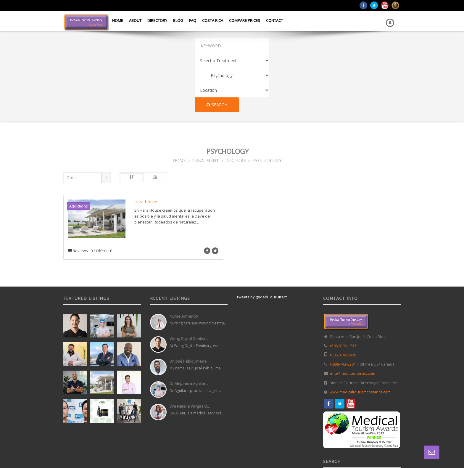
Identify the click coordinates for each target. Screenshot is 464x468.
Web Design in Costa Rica (206, 450)
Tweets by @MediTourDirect (261, 237)
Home (117, 20)
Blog (178, 20)
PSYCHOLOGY (267, 101)
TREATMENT (205, 101)
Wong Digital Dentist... (189, 279)
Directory (157, 20)
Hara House (145, 142)
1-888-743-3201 (342, 305)
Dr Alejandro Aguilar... (189, 324)
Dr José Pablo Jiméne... (189, 302)
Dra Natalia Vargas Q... (190, 347)
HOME (179, 101)
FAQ (192, 20)
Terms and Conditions (383, 450)
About (135, 20)
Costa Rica (212, 20)
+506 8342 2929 (342, 295)
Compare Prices (244, 20)
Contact (274, 20)
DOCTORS (235, 101)
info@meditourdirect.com (352, 314)
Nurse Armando (184, 257)
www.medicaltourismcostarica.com (360, 332)
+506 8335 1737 (342, 286)
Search (380, 45)
